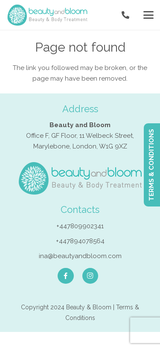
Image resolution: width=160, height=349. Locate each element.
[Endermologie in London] (47, 15)
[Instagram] (90, 276)
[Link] (125, 15)
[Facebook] (66, 276)
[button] (148, 15)
